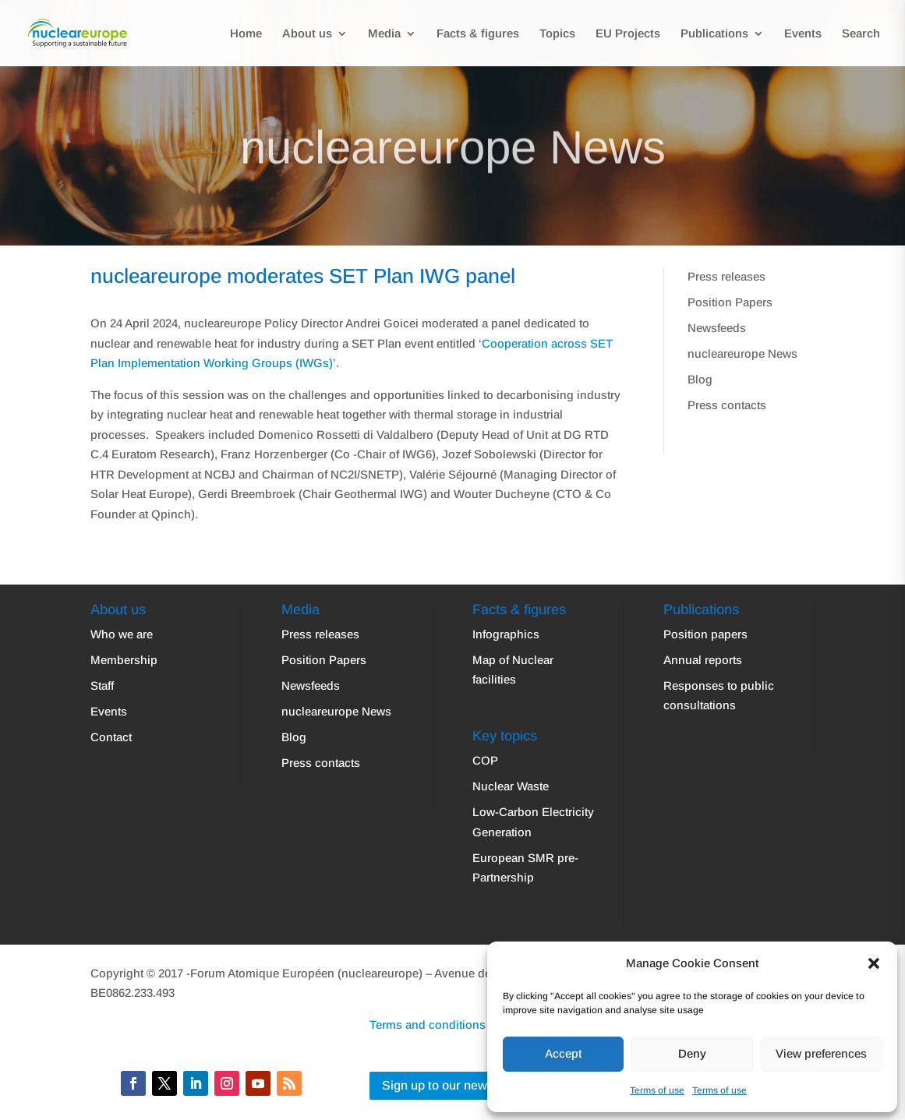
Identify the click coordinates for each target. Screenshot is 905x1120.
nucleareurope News (742, 353)
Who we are (121, 634)
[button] (874, 963)
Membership (123, 659)
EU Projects (628, 34)
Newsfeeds (717, 327)
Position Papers (730, 302)
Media (384, 34)
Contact (111, 737)
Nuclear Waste (510, 786)
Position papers (705, 634)
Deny (692, 1053)
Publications (714, 34)
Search (861, 34)
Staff (102, 685)
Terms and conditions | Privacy (452, 1024)
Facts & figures (478, 34)
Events (803, 34)
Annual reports (702, 659)
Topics (557, 34)
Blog (700, 379)
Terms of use (657, 1090)
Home (246, 34)
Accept (563, 1053)
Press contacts (727, 405)
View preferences (821, 1053)
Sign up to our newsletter (452, 1085)
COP (485, 760)
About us (307, 34)
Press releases (726, 276)
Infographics (505, 634)
